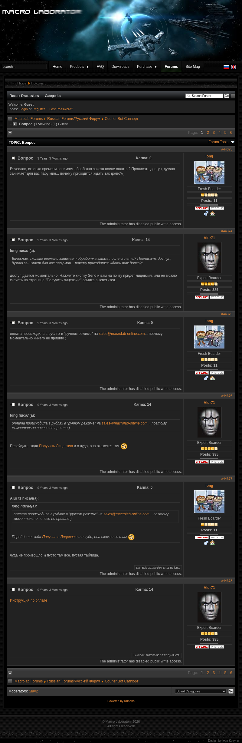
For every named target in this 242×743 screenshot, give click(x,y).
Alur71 (209, 238)
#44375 (226, 314)
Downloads (120, 66)
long (209, 156)
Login (24, 109)
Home (57, 66)
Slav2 (33, 691)
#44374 (226, 231)
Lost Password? (61, 109)
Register (39, 109)
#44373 (226, 149)
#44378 (226, 581)
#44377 (226, 478)
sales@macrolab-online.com (122, 334)
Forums (171, 66)
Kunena (129, 701)
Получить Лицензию (56, 446)
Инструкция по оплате (28, 600)
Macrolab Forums (29, 119)
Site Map (192, 66)
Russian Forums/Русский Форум (73, 119)
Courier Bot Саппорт (121, 119)
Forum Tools (218, 142)
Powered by (115, 701)
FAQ (100, 66)
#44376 (226, 396)
